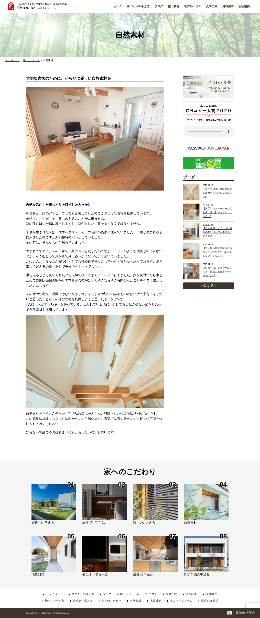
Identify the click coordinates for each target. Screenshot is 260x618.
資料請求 (228, 6)
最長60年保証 (210, 600)
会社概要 (244, 6)
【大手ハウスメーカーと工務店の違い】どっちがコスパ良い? (217, 212)
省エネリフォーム (181, 600)
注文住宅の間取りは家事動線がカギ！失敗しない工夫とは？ (217, 192)
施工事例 (173, 6)
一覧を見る (208, 286)
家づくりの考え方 (138, 6)
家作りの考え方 (54, 600)
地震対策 (155, 600)
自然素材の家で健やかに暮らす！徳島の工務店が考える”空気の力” (217, 271)
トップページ (54, 594)
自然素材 (135, 600)
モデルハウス (192, 6)
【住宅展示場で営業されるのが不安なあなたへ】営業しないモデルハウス (217, 252)
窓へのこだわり (111, 600)
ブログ (158, 6)
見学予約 (211, 6)
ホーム (117, 6)
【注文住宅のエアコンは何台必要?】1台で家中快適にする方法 (217, 232)
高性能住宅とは (83, 600)
